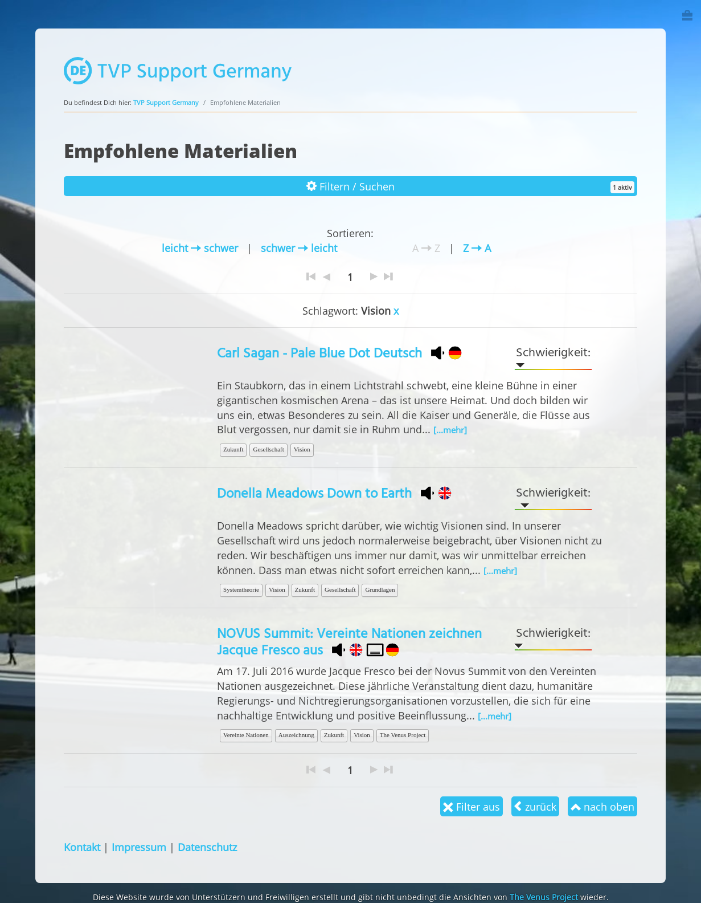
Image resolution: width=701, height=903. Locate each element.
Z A (477, 248)
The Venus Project (402, 734)
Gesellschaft (268, 449)
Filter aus (471, 806)
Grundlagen (380, 589)
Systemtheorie (241, 589)
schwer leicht (299, 248)
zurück (535, 806)
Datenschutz (207, 847)
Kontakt (82, 847)
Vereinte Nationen (246, 734)
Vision (302, 449)
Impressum (139, 847)
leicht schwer (200, 248)
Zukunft (233, 449)
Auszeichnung (296, 734)
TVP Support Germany (166, 102)
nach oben (602, 806)
